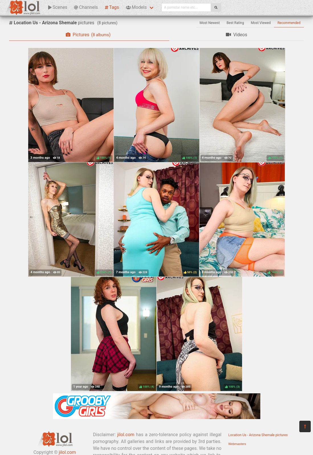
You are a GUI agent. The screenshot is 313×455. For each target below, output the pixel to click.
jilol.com (125, 434)
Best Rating (235, 23)
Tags (112, 7)
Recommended (288, 23)
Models (136, 7)
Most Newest (210, 23)
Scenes (57, 7)
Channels (86, 7)
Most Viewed (261, 23)
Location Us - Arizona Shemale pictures (258, 435)
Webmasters (237, 444)
